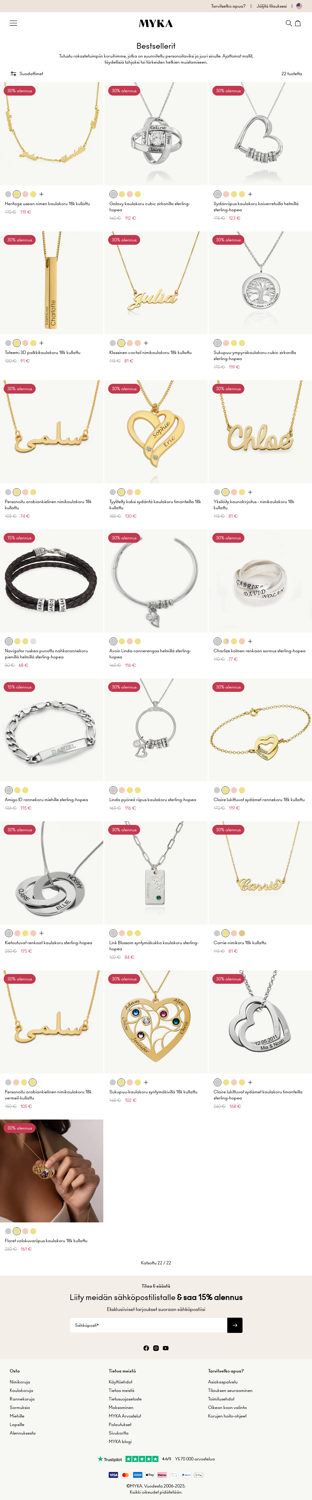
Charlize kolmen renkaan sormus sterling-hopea (260, 651)
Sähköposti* (87, 1325)
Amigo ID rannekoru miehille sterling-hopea (46, 799)
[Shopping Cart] (298, 23)
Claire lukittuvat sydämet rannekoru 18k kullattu (259, 799)
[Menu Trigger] (13, 23)
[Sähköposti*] (148, 1325)
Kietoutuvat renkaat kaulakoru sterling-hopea (48, 942)
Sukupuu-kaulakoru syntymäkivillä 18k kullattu (153, 1092)
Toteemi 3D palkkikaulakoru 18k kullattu (42, 352)
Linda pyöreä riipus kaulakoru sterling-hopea (152, 799)
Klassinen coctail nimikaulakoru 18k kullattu (150, 352)
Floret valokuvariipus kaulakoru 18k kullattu (46, 1240)
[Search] (288, 23)
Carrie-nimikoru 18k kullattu (240, 942)
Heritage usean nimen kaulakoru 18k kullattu (47, 203)
